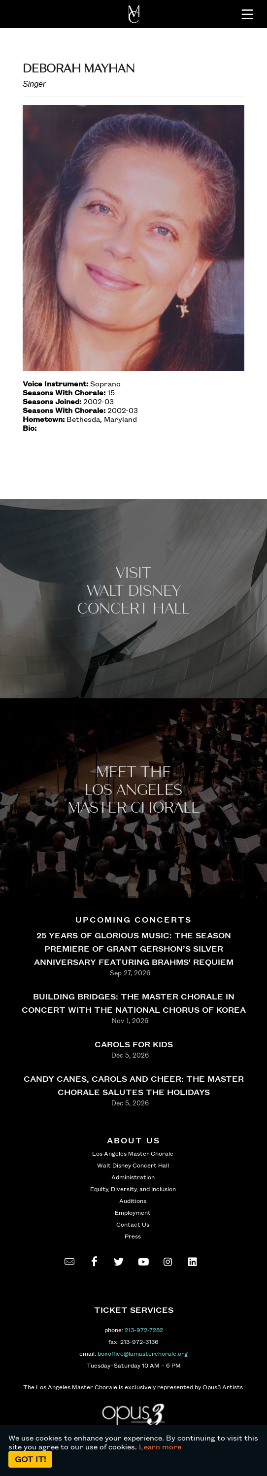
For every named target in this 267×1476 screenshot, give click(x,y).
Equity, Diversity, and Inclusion (133, 1189)
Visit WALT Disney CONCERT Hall (133, 591)
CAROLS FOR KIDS (134, 1044)
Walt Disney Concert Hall (133, 1165)
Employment (133, 1212)
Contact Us (132, 1224)
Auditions (132, 1200)
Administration (133, 1177)
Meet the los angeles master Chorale (133, 790)
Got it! (30, 1459)
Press (133, 1236)
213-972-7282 (144, 1330)
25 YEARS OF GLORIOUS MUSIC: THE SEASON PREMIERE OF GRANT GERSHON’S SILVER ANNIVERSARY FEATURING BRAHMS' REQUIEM (134, 948)
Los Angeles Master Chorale (132, 1153)
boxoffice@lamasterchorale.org (143, 1353)
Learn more (160, 1446)
